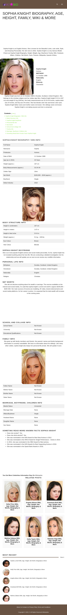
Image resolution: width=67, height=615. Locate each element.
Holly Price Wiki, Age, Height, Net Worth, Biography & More (12, 507)
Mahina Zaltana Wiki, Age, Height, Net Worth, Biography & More (12, 541)
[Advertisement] (33, 35)
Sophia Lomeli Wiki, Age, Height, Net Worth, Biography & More (28, 560)
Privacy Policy (33, 607)
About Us (19, 607)
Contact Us (25, 607)
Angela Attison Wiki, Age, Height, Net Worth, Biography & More (33, 505)
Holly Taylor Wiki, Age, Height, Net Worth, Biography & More (33, 542)
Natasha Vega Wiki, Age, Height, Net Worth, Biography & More (54, 541)
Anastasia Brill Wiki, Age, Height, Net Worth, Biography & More (54, 505)
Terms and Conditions (44, 607)
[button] (57, 4)
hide (13, 113)
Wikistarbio (38, 475)
